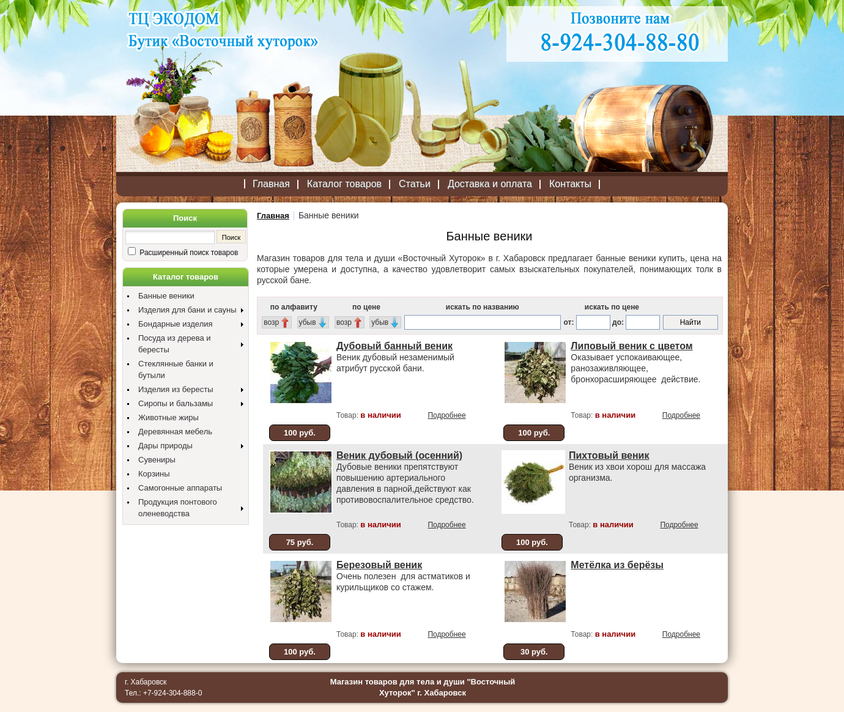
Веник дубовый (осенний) (399, 455)
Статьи (415, 184)
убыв (307, 322)
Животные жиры (168, 417)
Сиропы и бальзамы (175, 403)
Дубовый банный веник (394, 346)
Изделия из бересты (175, 389)
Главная (271, 184)
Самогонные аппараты (180, 487)
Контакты (570, 184)
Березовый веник (379, 565)
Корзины (154, 473)
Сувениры (157, 459)
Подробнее (446, 415)
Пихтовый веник (609, 455)
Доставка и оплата (490, 184)
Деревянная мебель (175, 431)
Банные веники (166, 295)
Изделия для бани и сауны (187, 309)
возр (271, 322)
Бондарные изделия (175, 323)
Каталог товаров (344, 184)
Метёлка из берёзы (617, 565)
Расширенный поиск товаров (188, 252)
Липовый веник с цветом (631, 346)
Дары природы (165, 445)
